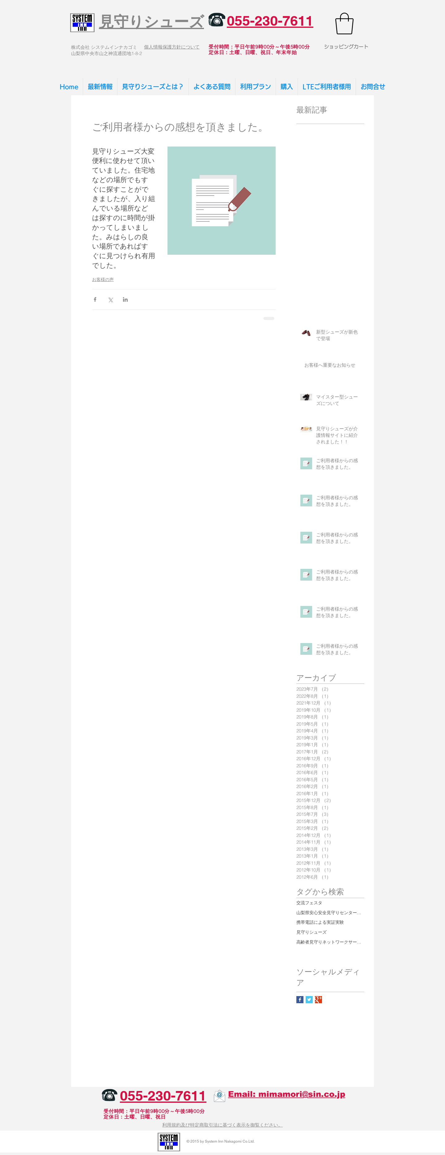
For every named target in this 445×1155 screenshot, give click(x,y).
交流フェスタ (309, 903)
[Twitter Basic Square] (309, 999)
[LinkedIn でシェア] (125, 299)
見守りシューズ (311, 932)
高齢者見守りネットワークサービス (330, 942)
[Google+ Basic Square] (318, 999)
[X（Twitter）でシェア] (110, 299)
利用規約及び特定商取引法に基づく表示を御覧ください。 (222, 1125)
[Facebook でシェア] (95, 299)
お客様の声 (103, 279)
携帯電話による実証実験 (320, 922)
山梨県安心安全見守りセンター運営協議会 (330, 912)
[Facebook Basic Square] (299, 999)
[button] (344, 23)
